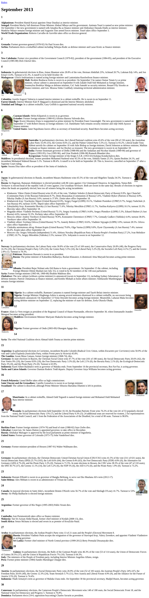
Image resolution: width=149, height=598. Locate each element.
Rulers (4, 2)
